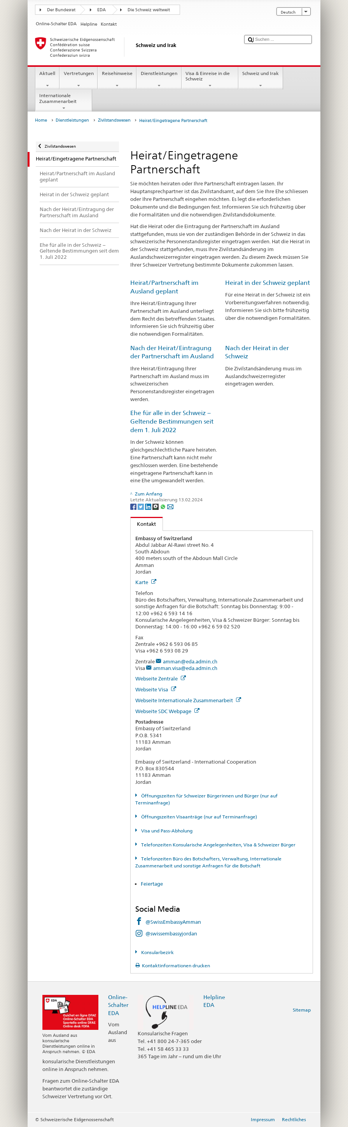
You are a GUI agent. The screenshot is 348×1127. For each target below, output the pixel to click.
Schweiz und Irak (261, 79)
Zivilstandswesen (114, 120)
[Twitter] (141, 506)
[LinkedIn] (148, 506)
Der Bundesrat (61, 9)
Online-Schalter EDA (118, 1005)
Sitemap (302, 1010)
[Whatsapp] (163, 506)
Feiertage (152, 884)
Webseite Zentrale (160, 678)
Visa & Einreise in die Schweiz (210, 79)
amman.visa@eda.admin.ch (185, 668)
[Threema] (156, 506)
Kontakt (143, 524)
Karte (145, 582)
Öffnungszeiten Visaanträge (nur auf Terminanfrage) (198, 817)
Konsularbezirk (157, 952)
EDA (101, 9)
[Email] (170, 506)
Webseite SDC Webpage (167, 711)
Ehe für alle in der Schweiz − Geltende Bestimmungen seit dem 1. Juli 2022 (171, 421)
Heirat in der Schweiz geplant (267, 282)
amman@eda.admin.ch (190, 661)
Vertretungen (78, 79)
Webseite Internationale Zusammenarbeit (188, 700)
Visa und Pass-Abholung (166, 831)
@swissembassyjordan (171, 933)
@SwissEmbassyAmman (173, 922)
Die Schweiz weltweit (149, 9)
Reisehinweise (117, 79)
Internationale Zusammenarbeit (64, 101)
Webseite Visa (155, 689)
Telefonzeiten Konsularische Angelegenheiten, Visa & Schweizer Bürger (218, 845)
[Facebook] (134, 506)
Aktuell (47, 79)
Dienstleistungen (159, 79)
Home (41, 120)
